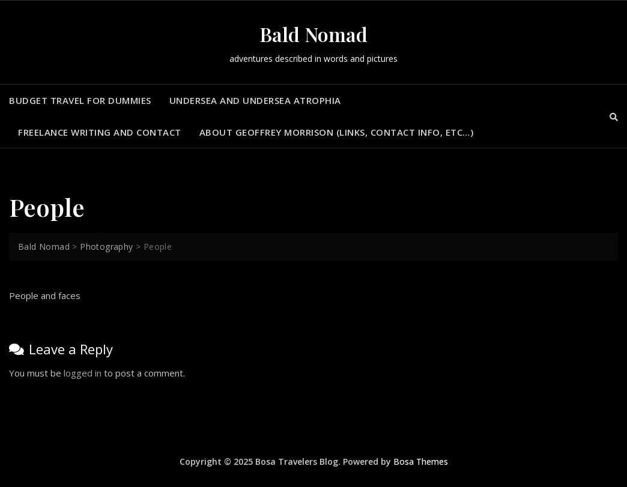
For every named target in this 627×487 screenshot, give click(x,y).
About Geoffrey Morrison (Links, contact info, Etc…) (336, 132)
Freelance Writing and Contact (99, 132)
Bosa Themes (420, 461)
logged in (82, 373)
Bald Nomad (313, 34)
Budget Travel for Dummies (80, 100)
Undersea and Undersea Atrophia (255, 100)
